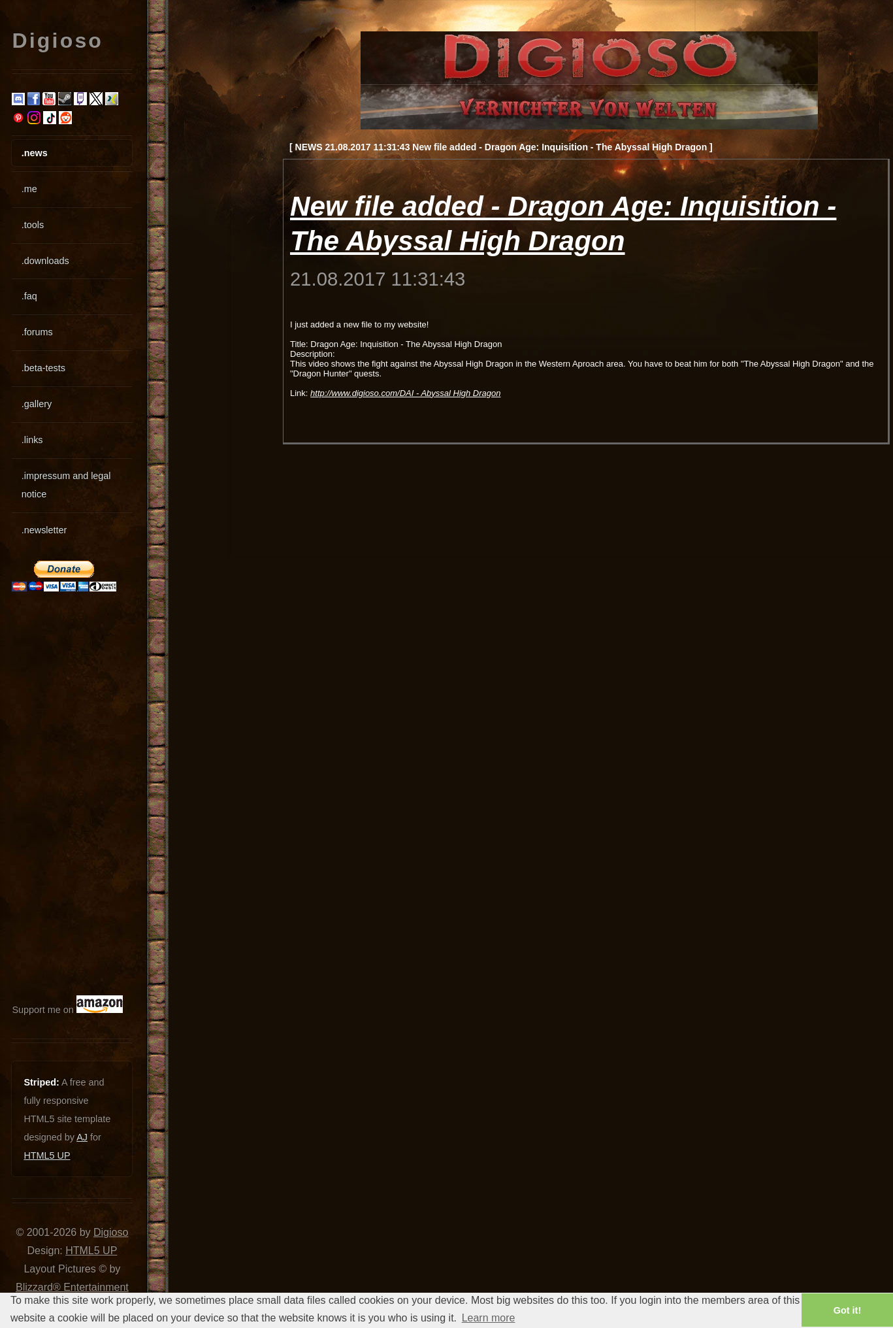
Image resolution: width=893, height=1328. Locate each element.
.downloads (45, 261)
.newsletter (44, 530)
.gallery (37, 404)
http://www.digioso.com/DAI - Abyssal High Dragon (405, 393)
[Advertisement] (51, 793)
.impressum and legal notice (66, 485)
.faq (29, 296)
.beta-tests (43, 368)
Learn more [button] (488, 1317)
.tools (33, 225)
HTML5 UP (47, 1155)
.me (29, 189)
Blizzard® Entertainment (72, 1287)
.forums (37, 332)
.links (32, 440)
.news (35, 153)
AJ (82, 1137)
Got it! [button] (847, 1310)
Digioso (110, 1232)
